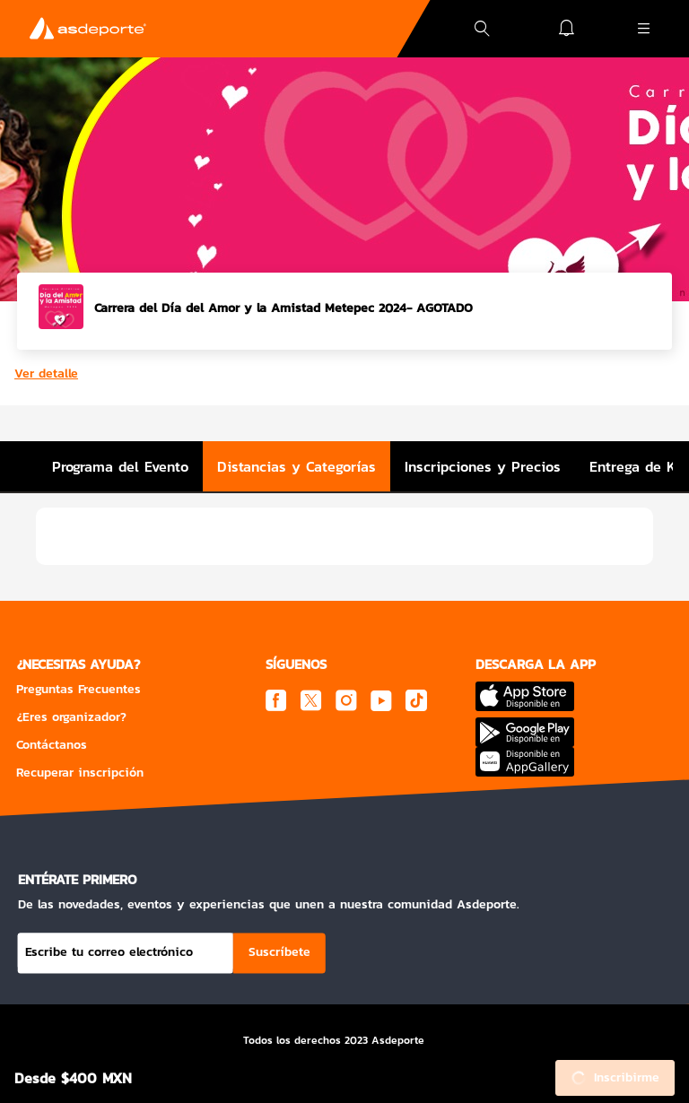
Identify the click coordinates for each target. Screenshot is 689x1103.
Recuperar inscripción (80, 772)
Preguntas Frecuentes (78, 689)
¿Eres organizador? (71, 717)
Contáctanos (51, 744)
